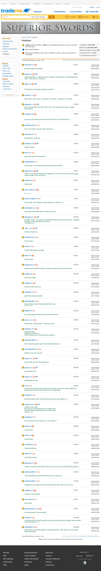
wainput (27, 180)
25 (33, 134)
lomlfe (26, 74)
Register (92, 7)
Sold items (6, 86)
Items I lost (6, 71)
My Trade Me (93, 11)
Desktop (79, 556)
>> (99, 60)
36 (33, 292)
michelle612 (28, 208)
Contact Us (50, 565)
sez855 (26, 274)
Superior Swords (26, 37)
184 (31, 228)
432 (32, 490)
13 (82, 60)
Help (5, 565)
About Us (49, 553)
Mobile (89, 556)
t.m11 (26, 386)
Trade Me (4, 3)
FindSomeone (37, 3)
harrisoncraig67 (29, 198)
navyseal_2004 (29, 340)
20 (96, 60)
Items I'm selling (8, 84)
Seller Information (31, 559)
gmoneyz (27, 463)
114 (34, 208)
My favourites (7, 73)
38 (31, 310)
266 (32, 114)
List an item (76, 11)
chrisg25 (27, 114)
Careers (49, 556)
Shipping (6, 46)
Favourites (70, 17)
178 (32, 95)
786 (30, 255)
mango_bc (28, 404)
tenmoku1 (27, 134)
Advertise (28, 562)
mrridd (26, 517)
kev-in (26, 152)
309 (31, 74)
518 (32, 143)
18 (92, 60)
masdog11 (28, 292)
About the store (8, 41)
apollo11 (27, 171)
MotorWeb (66, 3)
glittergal (27, 104)
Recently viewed (8, 76)
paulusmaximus (29, 509)
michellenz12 (28, 237)
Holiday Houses (48, 3)
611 (34, 404)
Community (60, 11)
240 (35, 190)
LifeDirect (13, 3)
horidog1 (27, 143)
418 (30, 84)
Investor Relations (53, 559)
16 (88, 60)
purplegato (28, 417)
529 (33, 329)
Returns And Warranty (10, 49)
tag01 (26, 84)
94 (30, 152)
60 (31, 517)
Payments (6, 44)
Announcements (30, 553)
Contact (5, 51)
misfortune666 (29, 472)
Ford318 (27, 395)
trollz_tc (27, 320)
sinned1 (27, 95)
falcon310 (27, 65)
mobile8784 (28, 527)
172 (32, 320)
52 (31, 453)
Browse (38, 11)
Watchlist (84, 17)
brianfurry (27, 329)
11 (78, 60)
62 (37, 349)
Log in (98, 7)
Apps (26, 565)
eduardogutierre (29, 349)
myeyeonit (28, 265)
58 (31, 180)
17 (90, 60)
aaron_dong (28, 190)
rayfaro (26, 453)
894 (32, 171)
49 (34, 527)
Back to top (84, 552)
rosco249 (27, 444)
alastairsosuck (29, 125)
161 (31, 358)
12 (80, 60)
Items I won (6, 68)
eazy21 (26, 358)
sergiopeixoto (29, 162)
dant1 (26, 255)
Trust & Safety (30, 556)
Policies (49, 562)
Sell (4, 556)
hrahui (26, 246)
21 (30, 246)
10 (76, 60)
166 (31, 274)
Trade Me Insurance (24, 3)
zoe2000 (27, 490)
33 (37, 198)
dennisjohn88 (29, 301)
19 (94, 60)
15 (86, 60)
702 (33, 65)
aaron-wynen (28, 499)
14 (84, 60)
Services (58, 3)
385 (37, 509)
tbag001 (27, 310)
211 (33, 463)
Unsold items (7, 89)
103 (33, 265)
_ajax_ (26, 228)
